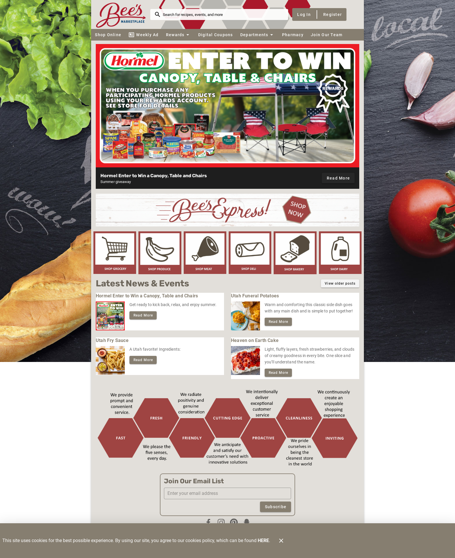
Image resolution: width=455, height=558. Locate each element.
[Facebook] (208, 522)
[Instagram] (221, 522)
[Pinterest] (234, 522)
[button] (178, 35)
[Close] (281, 540)
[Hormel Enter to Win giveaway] (227, 105)
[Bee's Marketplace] (122, 14)
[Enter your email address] (229, 493)
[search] (223, 14)
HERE (263, 540)
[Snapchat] (246, 522)
